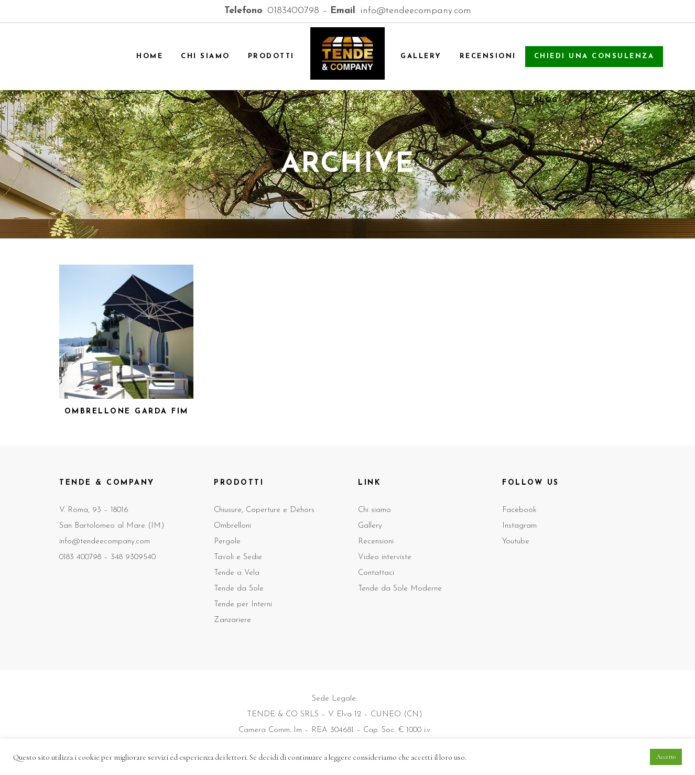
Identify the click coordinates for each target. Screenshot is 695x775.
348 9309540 (133, 557)
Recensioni (376, 541)
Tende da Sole (239, 589)
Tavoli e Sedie (238, 557)
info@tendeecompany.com (415, 11)
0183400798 (293, 11)
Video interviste (384, 557)
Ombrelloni (232, 526)
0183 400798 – (85, 557)
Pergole (227, 541)
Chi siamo (374, 510)
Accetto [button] (666, 756)
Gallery (370, 526)
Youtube (515, 541)
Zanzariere (232, 620)
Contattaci (376, 573)
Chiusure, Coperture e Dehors (264, 510)
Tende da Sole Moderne (400, 589)
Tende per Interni (243, 604)
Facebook (519, 510)
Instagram (519, 526)
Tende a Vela (236, 573)
